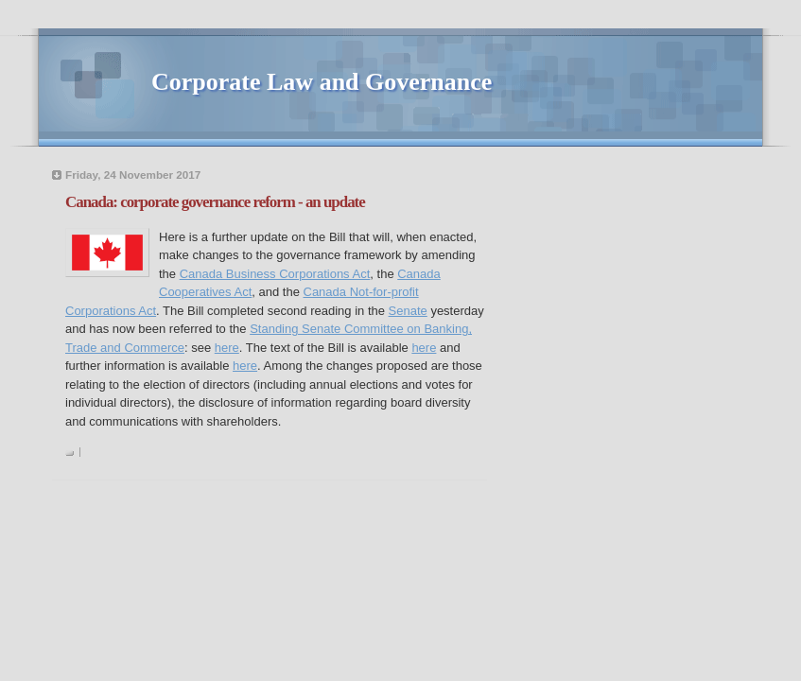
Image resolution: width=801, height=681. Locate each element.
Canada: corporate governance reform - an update (215, 202)
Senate (408, 311)
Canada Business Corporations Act (275, 274)
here (227, 347)
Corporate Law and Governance (321, 82)
